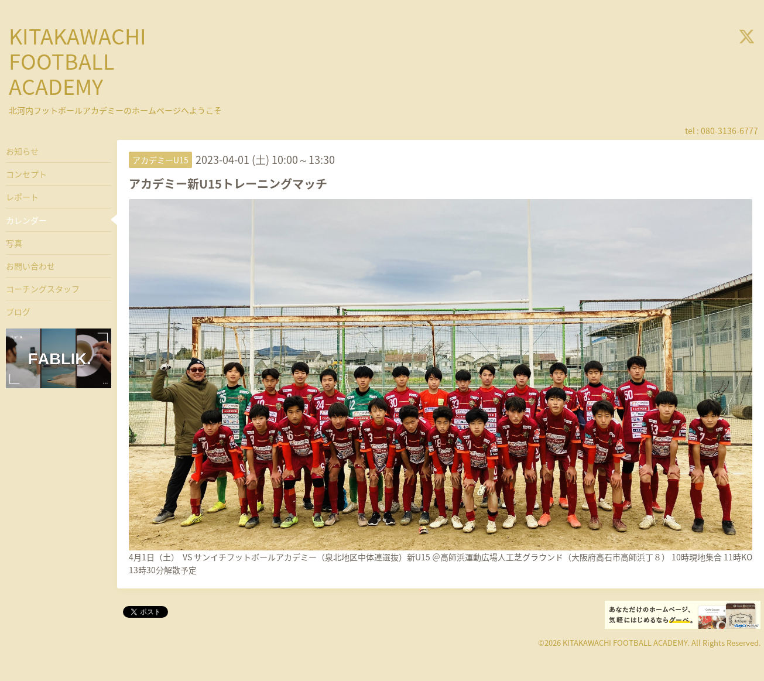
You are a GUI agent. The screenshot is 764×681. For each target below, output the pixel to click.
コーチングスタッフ (43, 289)
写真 (14, 243)
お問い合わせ (30, 266)
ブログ (18, 311)
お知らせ (22, 151)
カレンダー (26, 220)
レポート (22, 197)
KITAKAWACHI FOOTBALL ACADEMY (77, 61)
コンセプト (26, 174)
